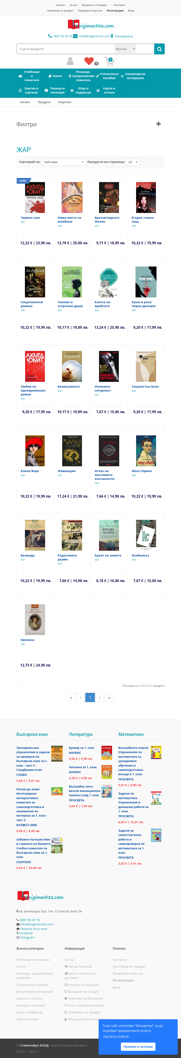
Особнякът (140, 555)
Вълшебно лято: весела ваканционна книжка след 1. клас (84, 790)
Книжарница (122, 36)
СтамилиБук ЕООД (34, 1045)
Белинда (28, 555)
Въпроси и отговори (94, 5)
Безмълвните (69, 386)
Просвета (76, 800)
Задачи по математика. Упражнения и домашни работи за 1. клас (133, 802)
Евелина (27, 640)
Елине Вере (30, 471)
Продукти (44, 102)
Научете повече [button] (116, 1036)
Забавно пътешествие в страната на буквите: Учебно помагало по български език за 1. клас (33, 848)
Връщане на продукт (81, 991)
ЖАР (23, 222)
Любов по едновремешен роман (33, 390)
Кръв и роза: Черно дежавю (144, 304)
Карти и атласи (27, 1019)
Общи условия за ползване (86, 1019)
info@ (91, 36)
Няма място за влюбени (69, 219)
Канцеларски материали (34, 991)
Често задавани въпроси (84, 1005)
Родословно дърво (67, 557)
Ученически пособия (32, 985)
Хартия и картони (29, 998)
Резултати (64, 102)
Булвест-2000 (26, 825)
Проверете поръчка (90, 10)
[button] (63, 162)
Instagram (27, 937)
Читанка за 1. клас (83, 767)
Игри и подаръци (29, 1012)
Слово (21, 775)
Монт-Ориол (142, 471)
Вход (131, 10)
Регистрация (115, 10)
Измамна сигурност (103, 388)
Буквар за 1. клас (82, 748)
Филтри (26, 124)
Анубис (75, 753)
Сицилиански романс (32, 304)
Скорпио (23, 862)
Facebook (26, 933)
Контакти (119, 5)
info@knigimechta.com (36, 924)
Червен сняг (30, 217)
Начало (60, 5)
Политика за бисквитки (83, 998)
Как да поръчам (78, 966)
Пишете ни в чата (33, 929)
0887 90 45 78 (60, 36)
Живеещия (67, 471)
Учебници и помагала (32, 959)
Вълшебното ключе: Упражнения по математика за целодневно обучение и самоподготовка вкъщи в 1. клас (133, 761)
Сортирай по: (30, 162)
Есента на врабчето (102, 304)
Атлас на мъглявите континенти (104, 475)
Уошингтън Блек (145, 386)
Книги (21, 966)
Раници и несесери (31, 1005)
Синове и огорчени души (70, 304)
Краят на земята (108, 555)
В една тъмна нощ (143, 219)
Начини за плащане (81, 985)
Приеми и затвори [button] (138, 1047)
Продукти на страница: (106, 162)
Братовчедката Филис (107, 219)
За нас (73, 5)
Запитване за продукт (60, 10)
